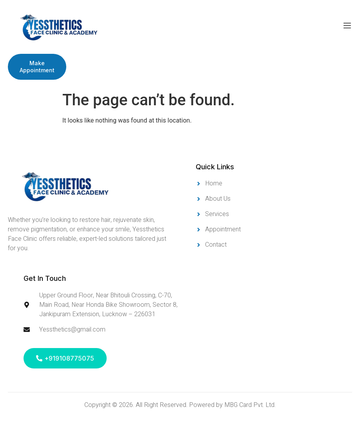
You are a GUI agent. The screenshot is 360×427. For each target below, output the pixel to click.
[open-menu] (347, 27)
